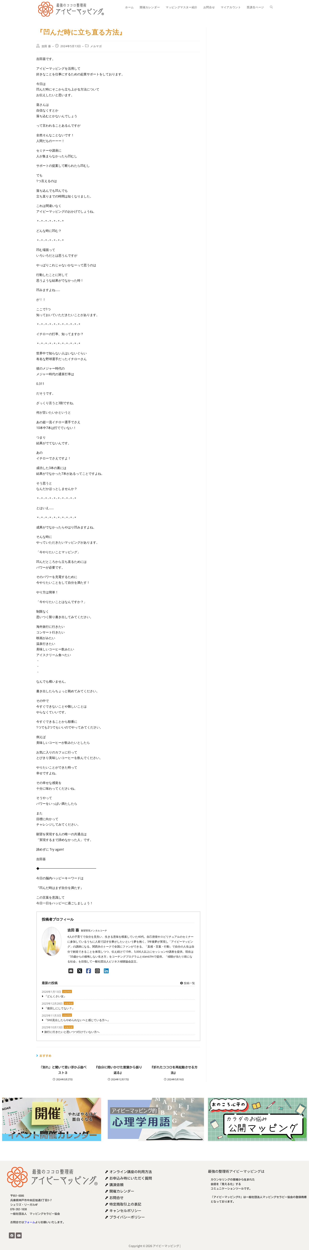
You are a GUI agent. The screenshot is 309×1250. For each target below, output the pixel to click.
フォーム (29, 1222)
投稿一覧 (187, 983)
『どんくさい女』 (55, 996)
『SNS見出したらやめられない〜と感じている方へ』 (77, 1020)
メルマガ (96, 46)
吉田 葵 (46, 46)
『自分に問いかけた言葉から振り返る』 (118, 1070)
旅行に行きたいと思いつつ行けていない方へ (72, 1032)
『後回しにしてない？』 (59, 1008)
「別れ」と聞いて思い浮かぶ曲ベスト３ (63, 1070)
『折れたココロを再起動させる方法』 (173, 1070)
